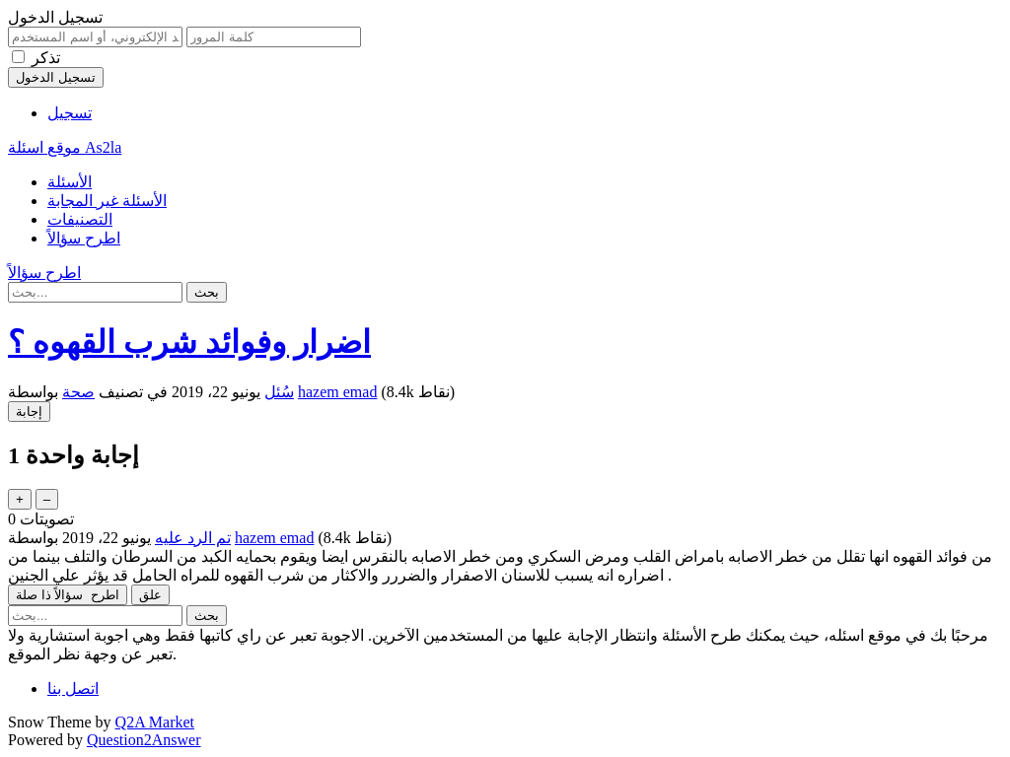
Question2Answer (144, 739)
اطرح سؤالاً (83, 238)
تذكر (46, 57)
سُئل (279, 391)
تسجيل (69, 112)
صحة (78, 391)
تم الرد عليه (193, 537)
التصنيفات (79, 219)
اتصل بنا (73, 688)
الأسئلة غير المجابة (107, 200)
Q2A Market (154, 722)
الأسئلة (69, 181)
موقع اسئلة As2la (64, 147)
